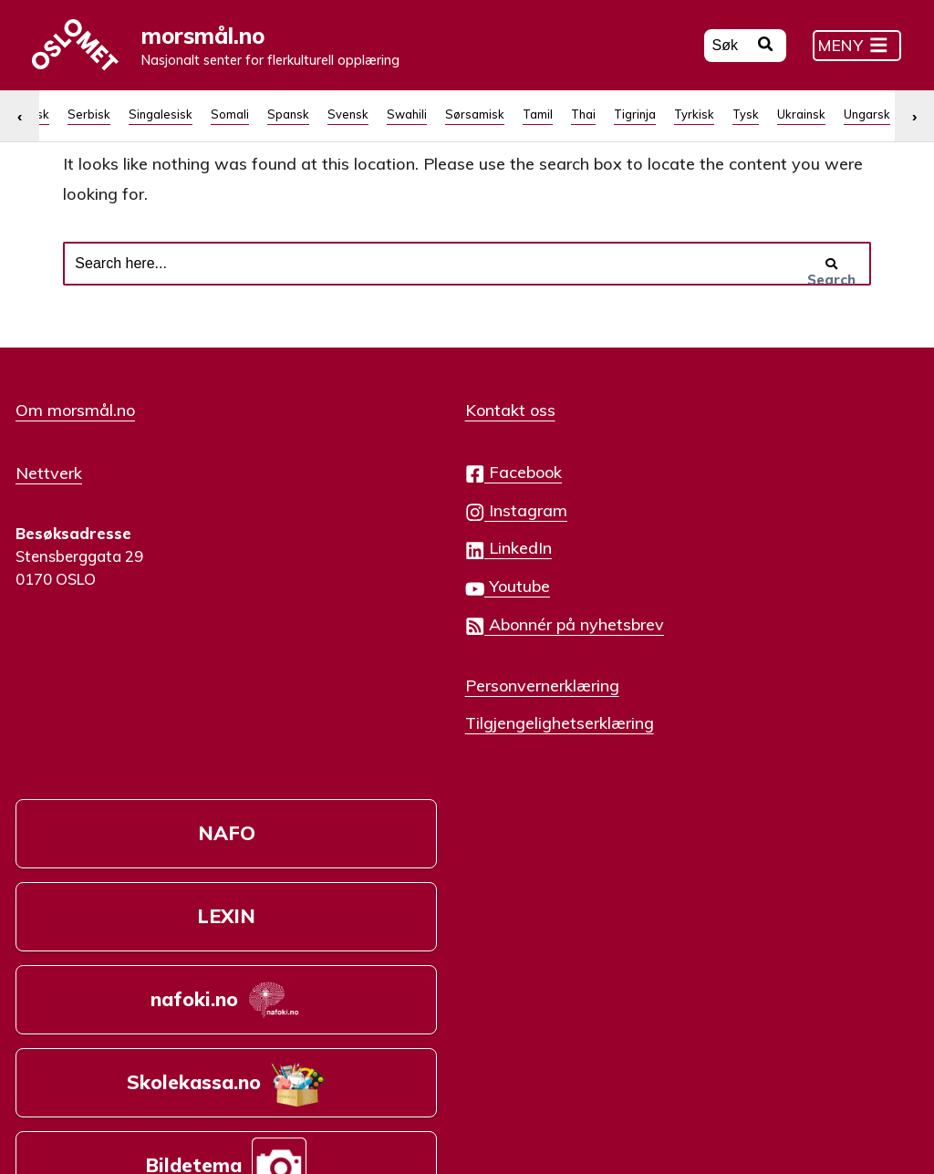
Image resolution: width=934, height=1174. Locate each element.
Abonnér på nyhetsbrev (427, 677)
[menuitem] (47, 149)
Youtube (370, 639)
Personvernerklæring (405, 737)
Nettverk (49, 524)
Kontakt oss (373, 462)
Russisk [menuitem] (515, 149)
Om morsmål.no (75, 462)
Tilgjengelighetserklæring (422, 774)
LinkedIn (371, 600)
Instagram (379, 562)
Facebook (376, 525)
